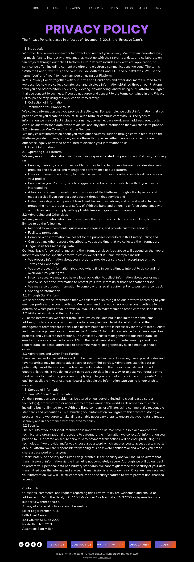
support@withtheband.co (40, 502)
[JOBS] (165, 544)
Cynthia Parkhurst (104, 557)
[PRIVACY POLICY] (111, 544)
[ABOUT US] (57, 544)
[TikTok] (39, 544)
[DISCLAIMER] (140, 544)
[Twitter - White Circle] (27, 544)
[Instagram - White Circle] (21, 544)
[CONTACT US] (82, 544)
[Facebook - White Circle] (33, 544)
